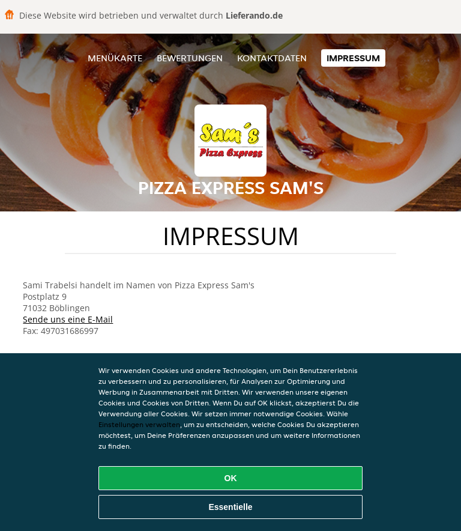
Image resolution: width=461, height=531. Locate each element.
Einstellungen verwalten (139, 424)
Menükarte (115, 58)
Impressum (353, 58)
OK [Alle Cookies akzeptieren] (230, 478)
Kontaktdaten (272, 58)
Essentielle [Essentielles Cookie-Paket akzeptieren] (230, 507)
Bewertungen (190, 58)
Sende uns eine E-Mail (68, 319)
